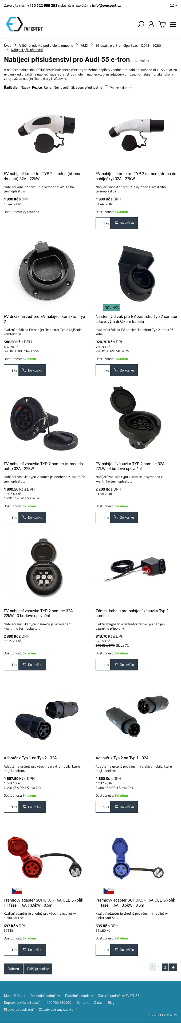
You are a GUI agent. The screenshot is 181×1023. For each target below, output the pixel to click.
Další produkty (38, 968)
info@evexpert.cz (106, 5)
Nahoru (13, 968)
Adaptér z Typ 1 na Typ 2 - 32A (30, 758)
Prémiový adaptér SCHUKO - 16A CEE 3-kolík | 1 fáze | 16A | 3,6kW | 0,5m (135, 902)
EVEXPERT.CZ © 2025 (161, 1015)
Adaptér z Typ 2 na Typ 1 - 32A (122, 758)
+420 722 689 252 (42, 5)
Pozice (37, 87)
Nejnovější (61, 87)
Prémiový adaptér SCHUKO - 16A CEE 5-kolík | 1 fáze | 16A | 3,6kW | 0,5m (43, 902)
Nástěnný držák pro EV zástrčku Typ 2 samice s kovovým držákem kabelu (136, 319)
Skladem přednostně (86, 87)
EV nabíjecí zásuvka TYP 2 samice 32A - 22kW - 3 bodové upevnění (39, 613)
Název (25, 87)
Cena (48, 87)
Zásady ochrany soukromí (58, 1009)
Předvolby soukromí (19, 1009)
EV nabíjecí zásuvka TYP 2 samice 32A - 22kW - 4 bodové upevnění (131, 466)
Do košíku (124, 223)
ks (103, 223)
